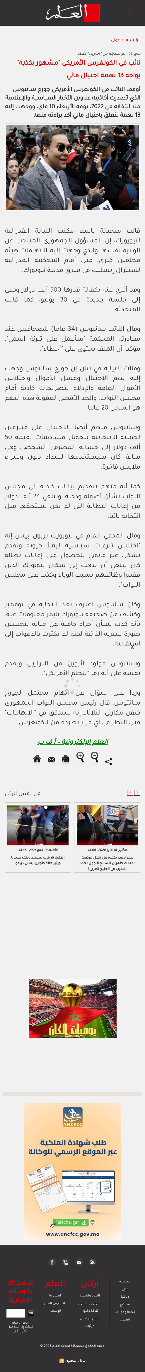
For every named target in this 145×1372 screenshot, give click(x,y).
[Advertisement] (51, 685)
